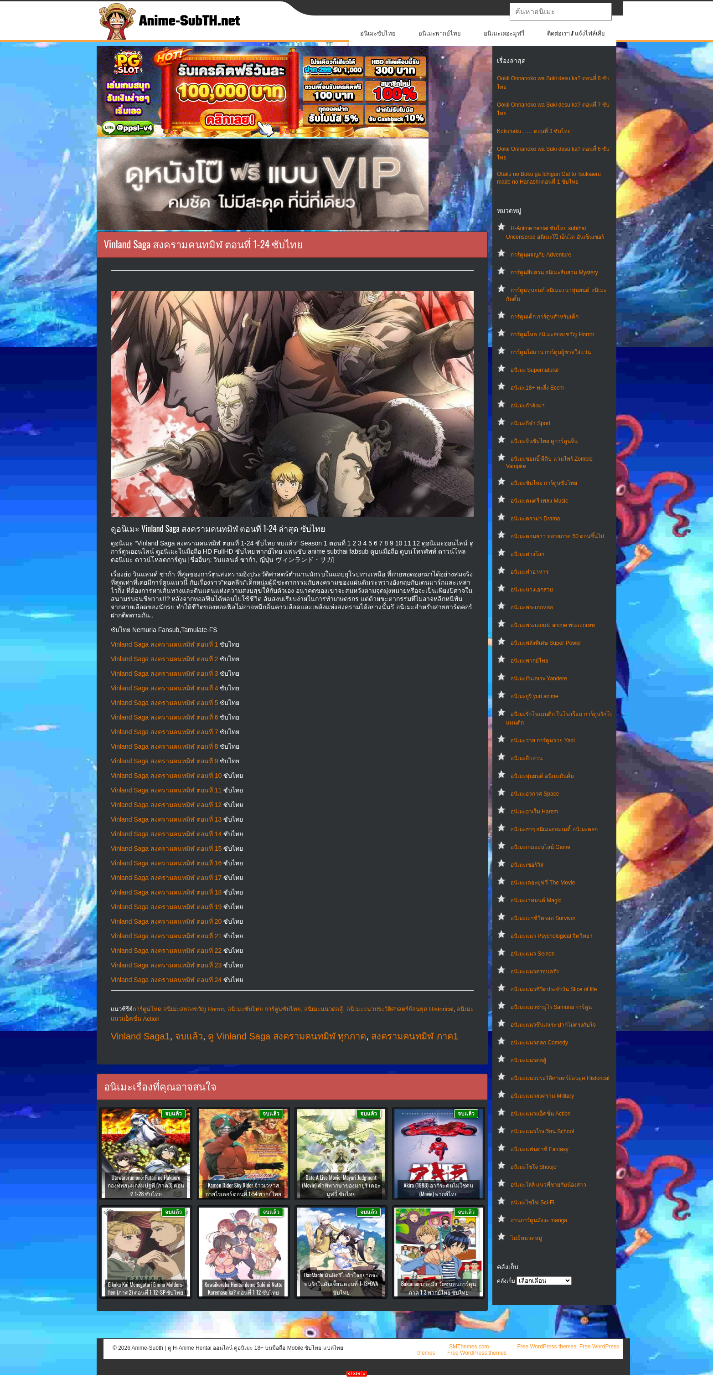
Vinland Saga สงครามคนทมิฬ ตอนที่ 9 (164, 761)
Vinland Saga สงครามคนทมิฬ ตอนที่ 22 (166, 950)
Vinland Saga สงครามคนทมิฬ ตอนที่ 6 (164, 717)
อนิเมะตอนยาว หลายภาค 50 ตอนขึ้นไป (557, 536)
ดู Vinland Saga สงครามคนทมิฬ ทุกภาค (287, 1036)
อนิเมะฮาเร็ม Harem (534, 811)
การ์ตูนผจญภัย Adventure (541, 255)
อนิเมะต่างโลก (527, 554)
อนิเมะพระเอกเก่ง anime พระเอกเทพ (553, 625)
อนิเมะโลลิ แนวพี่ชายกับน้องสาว (548, 1185)
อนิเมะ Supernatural (534, 370)
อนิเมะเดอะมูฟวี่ (504, 33)
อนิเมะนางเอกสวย (532, 589)
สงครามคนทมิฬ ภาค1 (414, 1036)
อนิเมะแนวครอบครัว (535, 971)
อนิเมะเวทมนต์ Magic (536, 900)
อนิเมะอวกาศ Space (535, 794)
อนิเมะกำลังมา (528, 405)
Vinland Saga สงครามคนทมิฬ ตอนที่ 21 (166, 936)
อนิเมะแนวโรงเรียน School (542, 1131)
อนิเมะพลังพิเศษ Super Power (546, 643)
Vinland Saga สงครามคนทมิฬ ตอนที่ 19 (166, 906)
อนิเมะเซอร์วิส (527, 865)
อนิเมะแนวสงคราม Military (542, 1096)
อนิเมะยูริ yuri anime (534, 696)
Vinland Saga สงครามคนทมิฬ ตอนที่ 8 (164, 746)
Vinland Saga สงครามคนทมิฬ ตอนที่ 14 (166, 834)
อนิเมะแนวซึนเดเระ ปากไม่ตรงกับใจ (553, 1025)
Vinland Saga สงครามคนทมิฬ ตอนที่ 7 (164, 731)
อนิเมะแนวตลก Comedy (539, 1042)
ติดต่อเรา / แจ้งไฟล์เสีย (576, 33)
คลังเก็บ (506, 1281)
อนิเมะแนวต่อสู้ (528, 1060)
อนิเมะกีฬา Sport (530, 423)
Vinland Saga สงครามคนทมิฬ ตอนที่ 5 (164, 702)
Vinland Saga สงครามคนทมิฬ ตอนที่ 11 (166, 790)
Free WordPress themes (546, 1346)
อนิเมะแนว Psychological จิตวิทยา (552, 936)
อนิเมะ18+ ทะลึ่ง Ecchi (537, 388)
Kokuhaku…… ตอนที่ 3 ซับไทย (534, 131)
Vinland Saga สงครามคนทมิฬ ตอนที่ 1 (164, 644)
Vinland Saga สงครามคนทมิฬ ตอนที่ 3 (164, 673)
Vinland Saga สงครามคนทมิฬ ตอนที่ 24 (166, 979)
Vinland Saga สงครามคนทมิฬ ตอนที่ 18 (166, 892)
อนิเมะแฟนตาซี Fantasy (539, 1149)
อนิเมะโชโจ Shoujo (534, 1167)
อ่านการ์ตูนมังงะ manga (539, 1220)
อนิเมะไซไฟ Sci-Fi (532, 1202)
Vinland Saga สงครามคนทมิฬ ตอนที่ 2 (164, 659)
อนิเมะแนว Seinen (533, 954)
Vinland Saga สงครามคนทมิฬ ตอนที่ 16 (166, 863)
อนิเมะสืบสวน (526, 758)
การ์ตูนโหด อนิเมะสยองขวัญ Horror (552, 334)
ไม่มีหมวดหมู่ (526, 1238)
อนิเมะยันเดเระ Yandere (539, 678)
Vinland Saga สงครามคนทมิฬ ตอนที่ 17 (166, 877)
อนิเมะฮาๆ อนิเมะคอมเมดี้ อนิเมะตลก (554, 829)
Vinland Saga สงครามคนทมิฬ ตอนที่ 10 (166, 775)
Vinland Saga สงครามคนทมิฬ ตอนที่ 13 (166, 819)
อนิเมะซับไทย (378, 33)
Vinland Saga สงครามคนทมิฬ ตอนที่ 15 (166, 848)
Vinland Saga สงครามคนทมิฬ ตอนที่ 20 (166, 921)
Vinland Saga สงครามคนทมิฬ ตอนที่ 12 (166, 804)
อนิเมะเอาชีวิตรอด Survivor (543, 918)
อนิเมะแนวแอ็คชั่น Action (541, 1114)
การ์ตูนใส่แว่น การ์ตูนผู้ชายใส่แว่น (551, 352)
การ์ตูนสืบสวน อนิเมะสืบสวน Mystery (554, 272)
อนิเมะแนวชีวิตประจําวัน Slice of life (554, 989)
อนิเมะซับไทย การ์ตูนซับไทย (544, 483)
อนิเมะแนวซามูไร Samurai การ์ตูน (551, 1007)
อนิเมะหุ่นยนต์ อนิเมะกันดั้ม (542, 776)
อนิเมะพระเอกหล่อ (532, 607)
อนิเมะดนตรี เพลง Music (539, 501)
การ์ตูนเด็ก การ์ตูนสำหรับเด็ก (545, 317)
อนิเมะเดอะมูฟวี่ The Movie (543, 882)
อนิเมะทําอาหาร (529, 572)
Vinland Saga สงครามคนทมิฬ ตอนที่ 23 (166, 965)
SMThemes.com (469, 1346)
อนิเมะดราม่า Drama (535, 518)
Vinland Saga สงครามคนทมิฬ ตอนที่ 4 (164, 688)
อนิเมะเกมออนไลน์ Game (540, 847)
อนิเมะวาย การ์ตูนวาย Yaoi (543, 740)
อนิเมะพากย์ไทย (439, 33)
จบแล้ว (189, 1036)
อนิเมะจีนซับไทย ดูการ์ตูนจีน (544, 441)
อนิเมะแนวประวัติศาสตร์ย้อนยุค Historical (560, 1078)
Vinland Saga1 (140, 1036)
